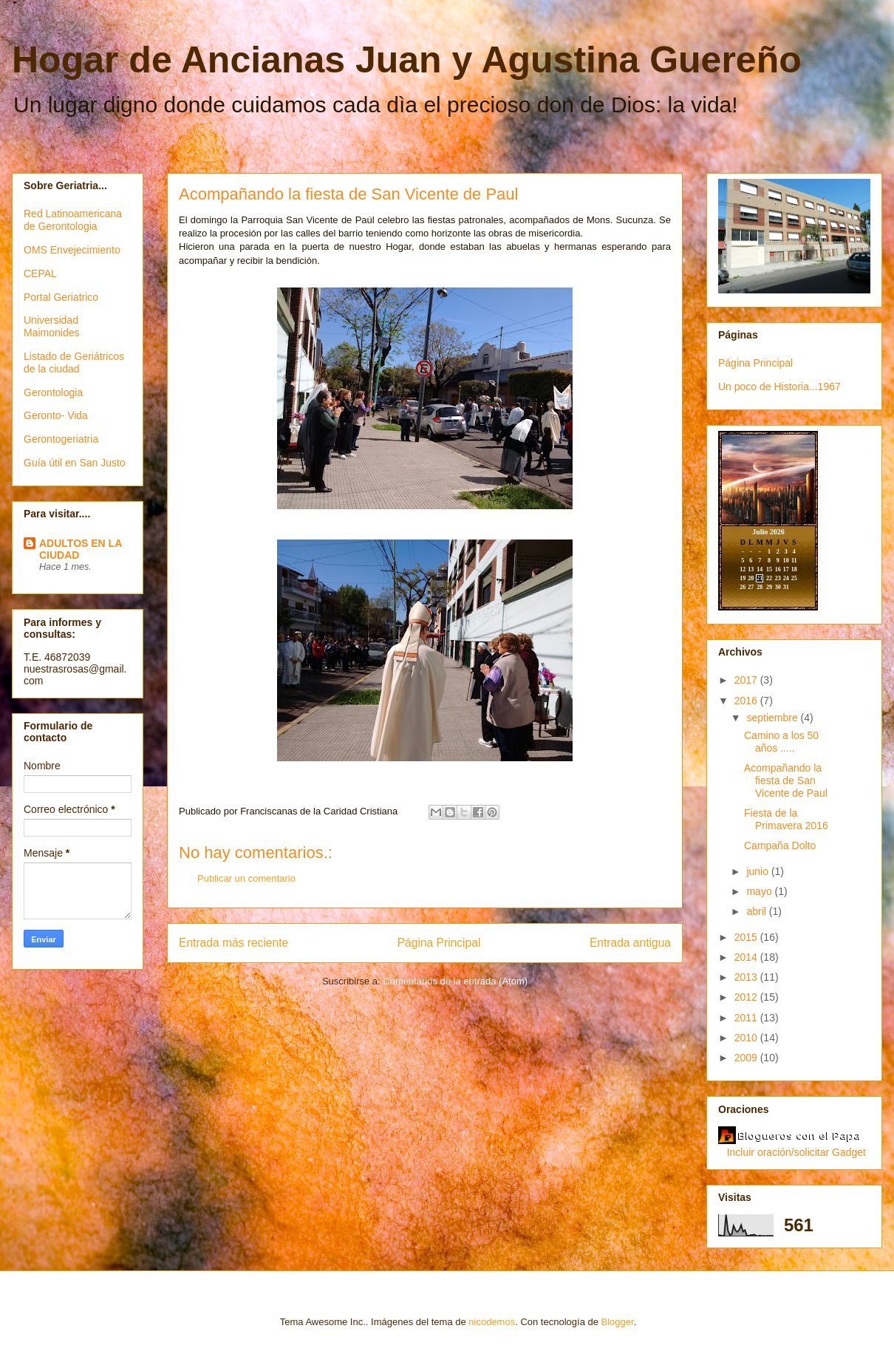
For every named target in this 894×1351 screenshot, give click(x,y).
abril (757, 911)
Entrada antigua (630, 942)
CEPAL (40, 273)
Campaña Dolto (780, 845)
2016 (747, 701)
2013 (747, 977)
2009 (747, 1058)
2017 (747, 680)
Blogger (617, 1321)
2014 (747, 957)
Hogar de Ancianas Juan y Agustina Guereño (407, 60)
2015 (747, 937)
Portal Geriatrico (61, 297)
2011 (747, 1018)
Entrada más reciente (233, 942)
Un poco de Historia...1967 (779, 386)
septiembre (773, 718)
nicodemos (491, 1321)
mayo (760, 891)
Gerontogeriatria (61, 439)
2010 (747, 1038)
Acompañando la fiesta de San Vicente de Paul (786, 780)
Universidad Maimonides (51, 326)
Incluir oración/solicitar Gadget (796, 1152)
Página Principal (439, 942)
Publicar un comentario (246, 878)
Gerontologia (53, 392)
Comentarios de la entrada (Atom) (455, 981)
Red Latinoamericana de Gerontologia (73, 220)
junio (758, 871)
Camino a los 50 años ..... (781, 741)
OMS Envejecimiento (72, 250)
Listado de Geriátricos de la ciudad (74, 362)
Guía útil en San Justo (75, 463)
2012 (747, 997)
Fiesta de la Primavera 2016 (786, 819)
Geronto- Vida (56, 415)
